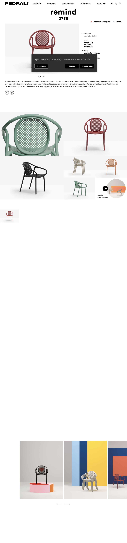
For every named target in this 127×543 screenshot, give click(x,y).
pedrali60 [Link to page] (101, 3)
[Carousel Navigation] (63, 504)
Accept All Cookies (87, 66)
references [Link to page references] (86, 3)
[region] (64, 63)
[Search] (120, 4)
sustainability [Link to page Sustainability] (68, 3)
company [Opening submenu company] (51, 3)
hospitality (88, 42)
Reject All (72, 66)
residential (88, 46)
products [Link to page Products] (37, 3)
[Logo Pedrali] (16, 3)
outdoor (87, 44)
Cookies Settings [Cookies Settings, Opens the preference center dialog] (41, 66)
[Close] (94, 56)
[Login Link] (116, 4)
